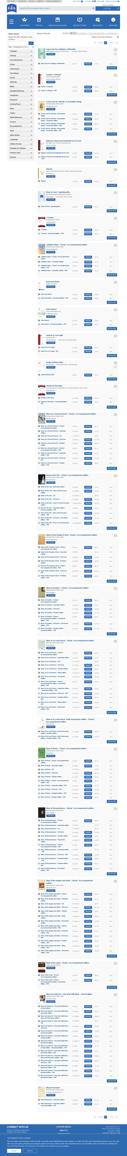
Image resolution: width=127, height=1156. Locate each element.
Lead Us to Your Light (54, 335)
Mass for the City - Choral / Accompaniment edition (67, 475)
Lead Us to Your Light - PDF (49, 351)
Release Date (112, 33)
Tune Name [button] (21, 73)
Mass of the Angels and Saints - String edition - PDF (53, 946)
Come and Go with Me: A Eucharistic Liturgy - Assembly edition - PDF (53, 129)
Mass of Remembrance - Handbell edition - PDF (54, 859)
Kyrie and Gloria (52, 282)
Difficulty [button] (21, 82)
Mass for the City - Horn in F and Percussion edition (55, 504)
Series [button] (21, 78)
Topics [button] (21, 113)
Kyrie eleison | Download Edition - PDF (53, 324)
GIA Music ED (22, 1)
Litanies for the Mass (54, 386)
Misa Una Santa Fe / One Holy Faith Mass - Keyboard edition (55, 1032)
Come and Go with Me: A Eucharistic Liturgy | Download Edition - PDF (53, 124)
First (95, 42)
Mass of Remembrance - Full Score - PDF (54, 854)
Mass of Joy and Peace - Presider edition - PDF (55, 698)
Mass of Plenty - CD (47, 769)
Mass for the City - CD (48, 495)
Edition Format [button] (21, 144)
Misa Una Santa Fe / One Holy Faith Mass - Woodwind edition (55, 1042)
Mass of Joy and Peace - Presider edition (54, 669)
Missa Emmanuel (53, 1088)
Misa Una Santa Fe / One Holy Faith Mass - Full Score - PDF (55, 1061)
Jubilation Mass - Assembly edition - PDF (54, 270)
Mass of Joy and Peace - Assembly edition (55, 657)
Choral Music (24, 21)
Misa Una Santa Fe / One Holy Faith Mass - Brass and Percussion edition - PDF (55, 1056)
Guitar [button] (21, 64)
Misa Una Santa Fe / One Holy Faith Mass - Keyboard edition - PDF (55, 1066)
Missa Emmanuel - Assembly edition (52, 1099)
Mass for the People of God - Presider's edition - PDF (53, 576)
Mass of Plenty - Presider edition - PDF (53, 797)
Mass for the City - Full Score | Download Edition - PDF (54, 519)
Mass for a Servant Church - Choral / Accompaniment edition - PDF (53, 449)
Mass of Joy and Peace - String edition (53, 672)
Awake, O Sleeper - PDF (49, 90)
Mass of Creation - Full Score (50, 609)
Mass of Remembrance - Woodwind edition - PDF (53, 869)
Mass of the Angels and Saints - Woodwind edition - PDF (55, 951)
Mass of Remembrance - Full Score (52, 832)
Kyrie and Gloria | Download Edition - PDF (54, 298)
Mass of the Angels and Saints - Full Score (54, 907)
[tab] (21, 51)
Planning (39, 21)
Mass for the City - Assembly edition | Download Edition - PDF (53, 509)
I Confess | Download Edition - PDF (52, 233)
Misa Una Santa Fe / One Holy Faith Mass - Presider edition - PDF (55, 1071)
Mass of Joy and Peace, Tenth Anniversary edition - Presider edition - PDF (55, 737)
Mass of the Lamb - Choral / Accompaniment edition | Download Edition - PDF (53, 982)
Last (116, 42)
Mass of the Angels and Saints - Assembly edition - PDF (54, 932)
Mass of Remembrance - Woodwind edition (53, 840)
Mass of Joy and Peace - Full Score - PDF (54, 693)
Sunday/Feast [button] (21, 104)
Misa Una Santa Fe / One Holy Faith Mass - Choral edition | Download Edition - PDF (55, 1046)
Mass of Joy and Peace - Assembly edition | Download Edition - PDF (55, 689)
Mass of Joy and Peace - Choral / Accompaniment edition (70, 641)
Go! (31, 43)
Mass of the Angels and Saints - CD (52, 904)
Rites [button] (21, 108)
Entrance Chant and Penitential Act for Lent (63, 141)
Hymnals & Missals (79, 21)
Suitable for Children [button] (21, 148)
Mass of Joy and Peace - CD (50, 661)
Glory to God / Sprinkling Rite (58, 192)
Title (73, 33)
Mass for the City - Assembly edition (52, 487)
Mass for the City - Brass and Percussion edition (54, 491)
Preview (88, 64)
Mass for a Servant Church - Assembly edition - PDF (53, 454)
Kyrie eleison (51, 309)
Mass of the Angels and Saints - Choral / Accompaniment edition (54, 895)
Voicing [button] (21, 55)
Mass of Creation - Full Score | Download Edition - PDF (54, 624)
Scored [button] (21, 122)
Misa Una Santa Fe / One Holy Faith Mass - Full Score (55, 1027)
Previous (101, 42)
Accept (14, 1151)
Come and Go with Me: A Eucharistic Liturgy (64, 102)
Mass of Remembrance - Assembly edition (55, 825)
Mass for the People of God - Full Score (54, 557)
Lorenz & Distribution (53, 1)
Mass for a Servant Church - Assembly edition (53, 432)
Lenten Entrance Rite (54, 362)
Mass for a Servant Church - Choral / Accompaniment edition (71, 414)
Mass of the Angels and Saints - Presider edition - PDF (54, 941)
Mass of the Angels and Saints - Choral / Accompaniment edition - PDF (54, 927)
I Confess (50, 217)
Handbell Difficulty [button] (21, 91)
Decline (30, 1151)
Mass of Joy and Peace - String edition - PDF (54, 703)
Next (112, 42)
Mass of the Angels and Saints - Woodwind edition (55, 922)
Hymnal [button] (21, 157)
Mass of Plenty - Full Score (49, 773)
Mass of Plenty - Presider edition (51, 776)
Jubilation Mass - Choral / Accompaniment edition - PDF (55, 266)
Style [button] (21, 130)
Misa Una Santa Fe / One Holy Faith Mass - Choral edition (69, 994)
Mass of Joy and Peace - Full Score (52, 665)
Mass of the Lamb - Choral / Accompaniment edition (67, 963)
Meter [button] (21, 86)
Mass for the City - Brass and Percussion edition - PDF (54, 514)
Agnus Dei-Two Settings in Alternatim (61, 49)
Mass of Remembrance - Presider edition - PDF (55, 864)
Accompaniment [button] (21, 60)
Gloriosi (49, 169)
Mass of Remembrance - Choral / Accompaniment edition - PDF (52, 845)
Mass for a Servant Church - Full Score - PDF (54, 459)
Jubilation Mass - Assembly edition (52, 261)
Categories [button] (21, 95)
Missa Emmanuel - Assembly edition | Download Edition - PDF (53, 1104)
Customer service (63, 1127)
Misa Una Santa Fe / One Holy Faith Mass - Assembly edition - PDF (55, 1051)
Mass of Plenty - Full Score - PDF (51, 789)
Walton (31, 1)
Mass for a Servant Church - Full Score (53, 439)
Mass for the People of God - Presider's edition (53, 562)
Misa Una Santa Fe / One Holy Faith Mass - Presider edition (55, 1037)
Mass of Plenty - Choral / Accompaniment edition (66, 748)
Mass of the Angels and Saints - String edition (53, 917)
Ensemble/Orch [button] (21, 126)
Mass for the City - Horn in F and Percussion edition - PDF (55, 523)
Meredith (40, 1)
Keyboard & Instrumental (58, 21)
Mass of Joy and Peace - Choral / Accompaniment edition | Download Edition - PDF (53, 683)
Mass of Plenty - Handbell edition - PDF (53, 793)
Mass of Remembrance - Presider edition (54, 836)
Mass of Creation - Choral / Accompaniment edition (67, 588)
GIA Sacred (11, 1)
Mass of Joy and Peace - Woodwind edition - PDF (53, 708)
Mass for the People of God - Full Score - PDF (54, 571)
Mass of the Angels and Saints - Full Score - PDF (55, 937)
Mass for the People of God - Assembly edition (54, 553)
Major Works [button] (21, 135)
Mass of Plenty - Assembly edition (52, 765)
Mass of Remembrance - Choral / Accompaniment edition (70, 808)
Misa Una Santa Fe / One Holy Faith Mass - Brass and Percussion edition (55, 1017)
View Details (50, 54)
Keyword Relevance (97, 33)
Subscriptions (98, 21)
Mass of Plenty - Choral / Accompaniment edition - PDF (55, 781)
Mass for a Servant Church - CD (51, 436)
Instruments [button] (21, 69)
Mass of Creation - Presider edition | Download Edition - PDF (52, 629)
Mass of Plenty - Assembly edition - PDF (54, 785)
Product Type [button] (21, 153)
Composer (82, 33)
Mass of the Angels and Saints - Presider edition (54, 912)
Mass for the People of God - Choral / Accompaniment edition (71, 535)
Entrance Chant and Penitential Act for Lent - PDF (55, 157)
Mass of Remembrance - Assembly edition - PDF (55, 850)
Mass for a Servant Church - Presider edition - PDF (52, 464)
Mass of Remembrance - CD (50, 828)
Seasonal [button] (21, 100)
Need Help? (113, 21)
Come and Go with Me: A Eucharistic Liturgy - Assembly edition (53, 119)
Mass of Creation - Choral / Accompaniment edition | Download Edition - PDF (53, 618)
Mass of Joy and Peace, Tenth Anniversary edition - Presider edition (55, 732)
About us (63, 1130)
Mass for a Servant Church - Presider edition (53, 444)
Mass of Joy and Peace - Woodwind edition (53, 677)
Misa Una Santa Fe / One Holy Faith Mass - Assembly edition (55, 1012)
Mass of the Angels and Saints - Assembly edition (54, 900)
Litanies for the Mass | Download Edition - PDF (54, 402)
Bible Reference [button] (21, 117)
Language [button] (21, 139)
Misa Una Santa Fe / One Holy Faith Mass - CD (55, 1022)
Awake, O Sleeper (53, 75)
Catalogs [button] (21, 51)
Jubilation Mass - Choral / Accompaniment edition (66, 245)
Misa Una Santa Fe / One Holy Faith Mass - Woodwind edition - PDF (55, 1076)
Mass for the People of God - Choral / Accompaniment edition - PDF (53, 567)
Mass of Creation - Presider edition (52, 612)
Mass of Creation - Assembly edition (53, 605)
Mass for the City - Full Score (50, 499)
